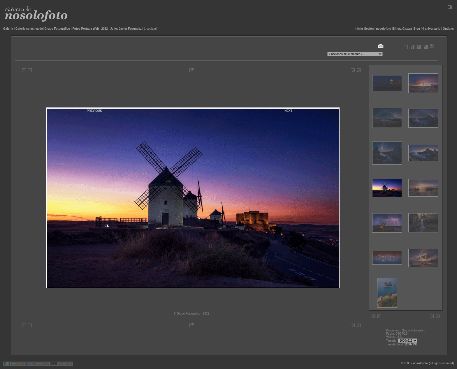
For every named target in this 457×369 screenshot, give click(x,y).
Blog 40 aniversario (427, 28)
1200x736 (411, 344)
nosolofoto (383, 28)
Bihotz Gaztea (402, 28)
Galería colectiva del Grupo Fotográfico (42, 28)
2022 (104, 28)
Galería (8, 28)
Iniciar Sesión (364, 28)
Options (448, 28)
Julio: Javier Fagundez (126, 28)
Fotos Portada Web (86, 28)
